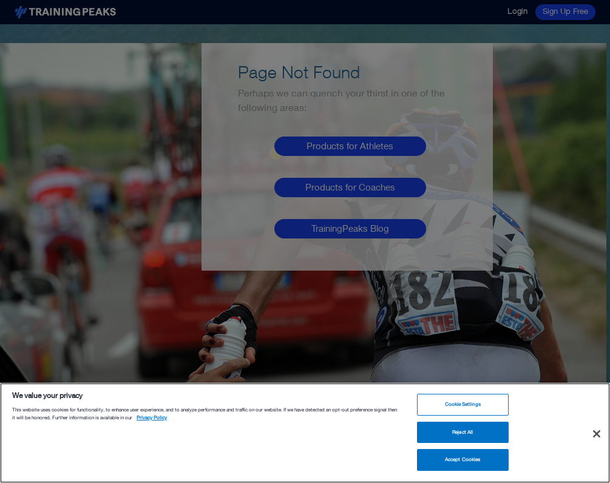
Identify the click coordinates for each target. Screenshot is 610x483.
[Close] (596, 434)
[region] (305, 433)
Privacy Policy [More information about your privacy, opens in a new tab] (152, 417)
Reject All (462, 432)
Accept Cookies (462, 459)
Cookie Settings (463, 404)
